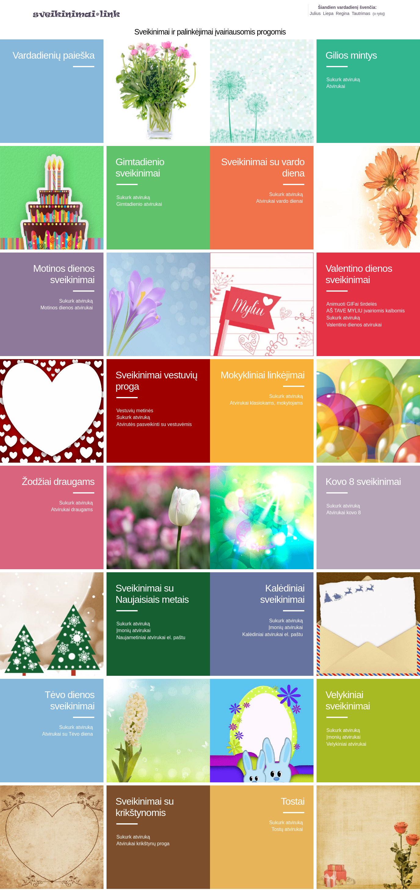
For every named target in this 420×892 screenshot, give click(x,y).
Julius (315, 13)
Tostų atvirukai (287, 829)
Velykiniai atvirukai (346, 744)
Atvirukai (335, 86)
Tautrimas (361, 13)
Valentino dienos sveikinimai (358, 274)
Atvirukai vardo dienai (279, 201)
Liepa (328, 13)
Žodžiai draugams (58, 481)
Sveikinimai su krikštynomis (144, 807)
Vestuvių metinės (134, 410)
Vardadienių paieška (54, 55)
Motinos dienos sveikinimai (63, 274)
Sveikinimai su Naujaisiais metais (152, 594)
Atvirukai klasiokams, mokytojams (266, 403)
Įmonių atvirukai (133, 630)
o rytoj (379, 14)
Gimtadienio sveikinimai (139, 167)
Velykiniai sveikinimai (347, 700)
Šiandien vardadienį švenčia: (347, 7)
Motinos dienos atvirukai (66, 307)
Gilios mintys (351, 55)
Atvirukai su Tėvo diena (67, 734)
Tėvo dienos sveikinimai (69, 700)
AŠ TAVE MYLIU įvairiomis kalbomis (365, 310)
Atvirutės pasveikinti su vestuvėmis (154, 424)
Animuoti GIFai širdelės (351, 304)
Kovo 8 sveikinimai (363, 481)
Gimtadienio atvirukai (139, 204)
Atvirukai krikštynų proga (142, 843)
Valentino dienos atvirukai (354, 324)
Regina (342, 13)
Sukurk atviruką (343, 79)
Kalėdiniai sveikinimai (282, 594)
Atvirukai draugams (72, 509)
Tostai (293, 801)
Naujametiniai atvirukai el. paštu (150, 637)
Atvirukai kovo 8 (343, 512)
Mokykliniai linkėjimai (263, 375)
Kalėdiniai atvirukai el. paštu (272, 634)
